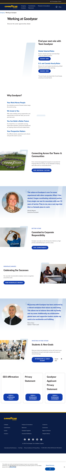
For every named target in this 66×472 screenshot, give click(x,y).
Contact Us (44, 443)
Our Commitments (40, 266)
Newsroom (31, 8)
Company (23, 6)
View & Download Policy (11, 415)
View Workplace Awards (14, 301)
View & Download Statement (33, 415)
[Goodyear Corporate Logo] (11, 7)
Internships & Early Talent (42, 378)
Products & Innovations (44, 6)
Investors (23, 8)
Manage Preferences (50, 465)
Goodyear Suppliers (26, 449)
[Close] (64, 467)
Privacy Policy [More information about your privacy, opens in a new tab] (13, 467)
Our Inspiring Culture (41, 189)
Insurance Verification (26, 452)
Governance (45, 446)
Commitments (31, 6)
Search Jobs (44, 72)
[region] (33, 467)
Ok (50, 469)
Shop (60, 7)
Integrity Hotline (46, 452)
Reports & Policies (46, 449)
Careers (5, 449)
